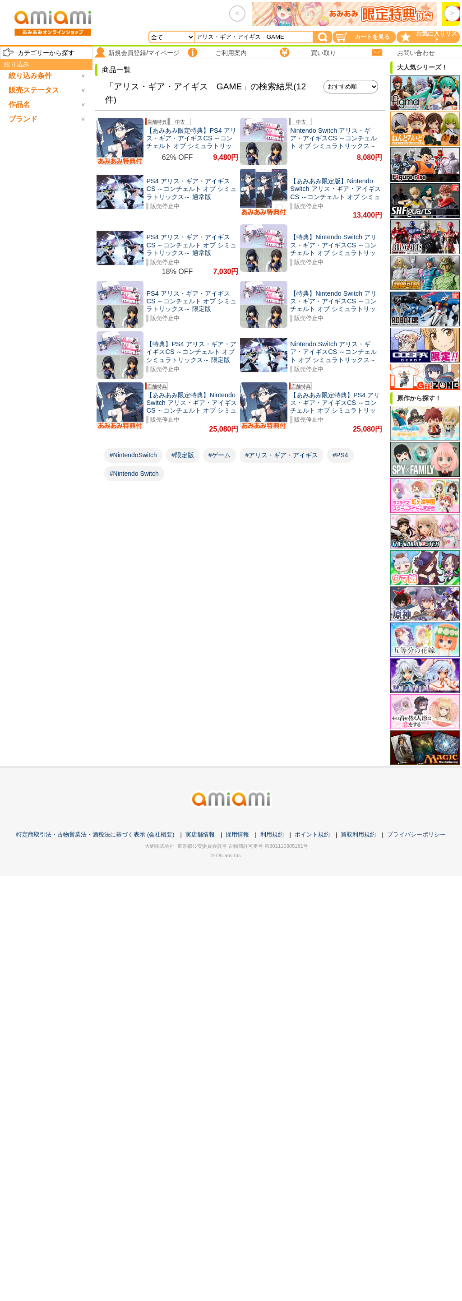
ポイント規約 (312, 834)
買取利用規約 (358, 834)
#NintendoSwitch (133, 455)
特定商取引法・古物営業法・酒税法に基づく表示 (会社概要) (95, 834)
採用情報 (237, 834)
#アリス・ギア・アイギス (281, 455)
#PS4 (340, 455)
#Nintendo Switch (134, 473)
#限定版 (182, 455)
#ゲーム (219, 455)
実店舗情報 (200, 834)
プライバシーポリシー (416, 834)
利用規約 (272, 834)
